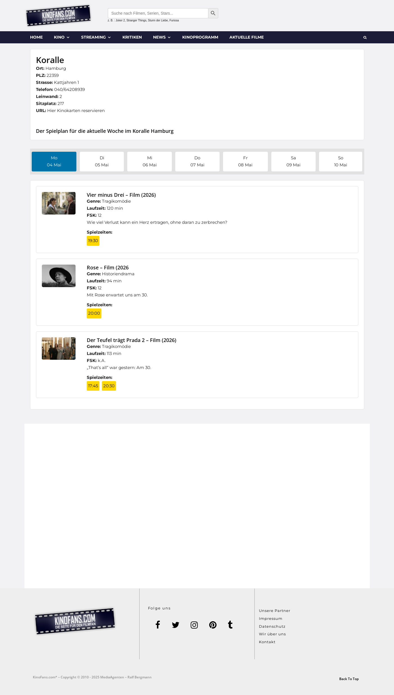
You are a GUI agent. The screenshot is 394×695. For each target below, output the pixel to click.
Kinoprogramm (200, 37)
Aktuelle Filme (246, 37)
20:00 (94, 313)
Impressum (271, 618)
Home (36, 37)
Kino (59, 37)
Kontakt (267, 642)
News (159, 37)
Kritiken (132, 37)
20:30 (109, 385)
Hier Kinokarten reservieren (76, 110)
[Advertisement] (197, 506)
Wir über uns (272, 634)
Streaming (93, 37)
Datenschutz (272, 626)
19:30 (93, 240)
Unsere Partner (274, 610)
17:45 (93, 385)
